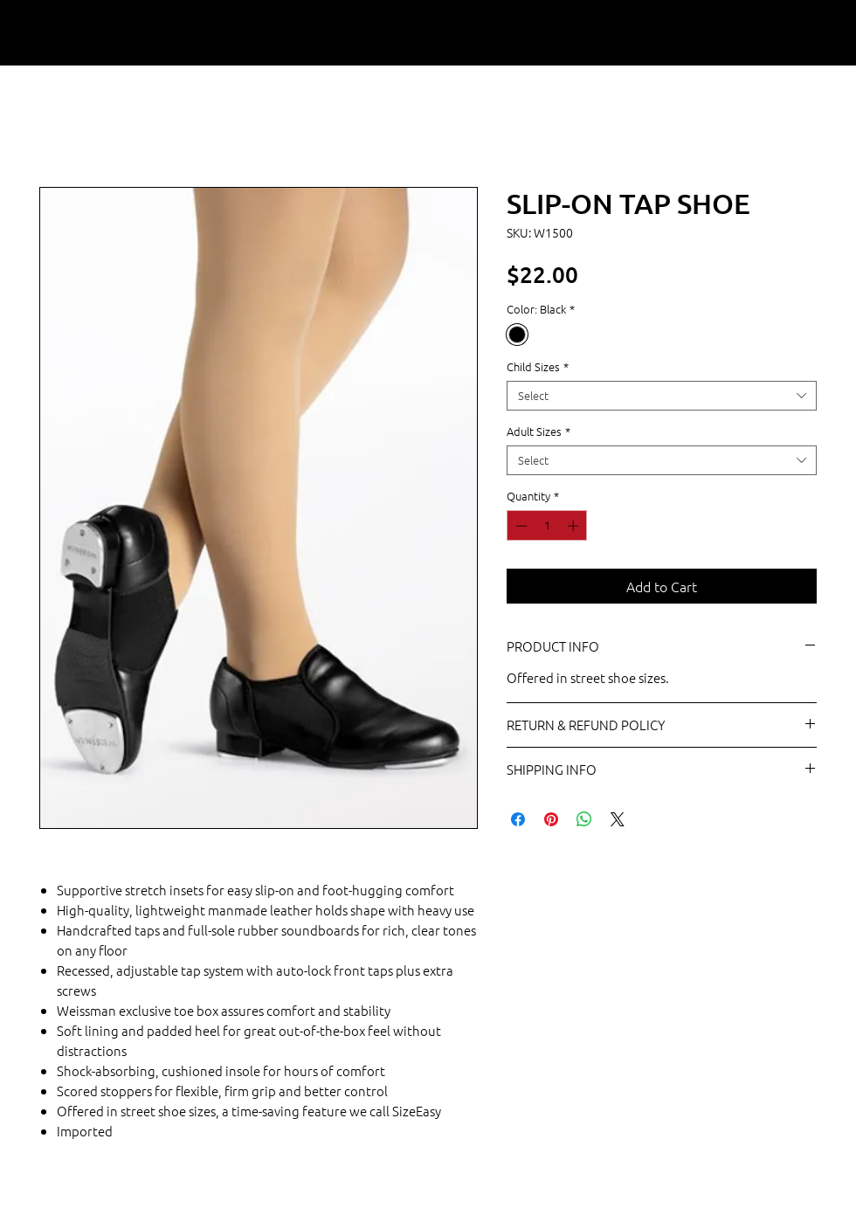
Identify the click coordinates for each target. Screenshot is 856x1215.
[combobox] (662, 396)
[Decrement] (519, 526)
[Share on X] (617, 819)
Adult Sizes (538, 431)
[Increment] (574, 526)
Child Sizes (538, 367)
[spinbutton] (547, 526)
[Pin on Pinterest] (551, 819)
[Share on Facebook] (517, 819)
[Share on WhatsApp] (584, 819)
